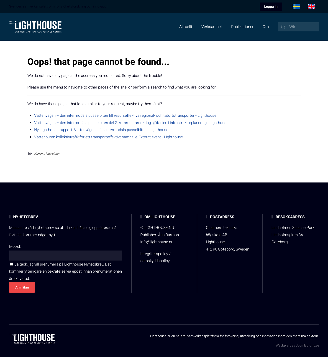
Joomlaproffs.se (307, 345)
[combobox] (298, 26)
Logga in (270, 6)
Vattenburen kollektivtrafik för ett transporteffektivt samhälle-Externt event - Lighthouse (108, 137)
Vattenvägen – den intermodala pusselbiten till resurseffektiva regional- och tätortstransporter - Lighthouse (125, 115)
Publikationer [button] (242, 27)
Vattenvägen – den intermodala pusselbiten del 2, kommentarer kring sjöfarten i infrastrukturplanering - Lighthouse (131, 123)
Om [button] (266, 27)
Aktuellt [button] (185, 27)
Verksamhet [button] (211, 27)
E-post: (15, 246)
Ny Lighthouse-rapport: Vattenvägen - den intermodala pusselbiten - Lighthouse (101, 130)
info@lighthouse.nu (156, 242)
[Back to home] (35, 27)
